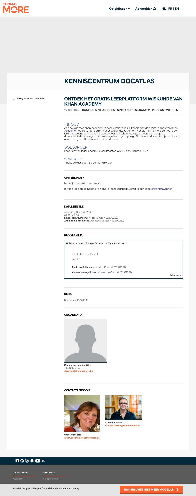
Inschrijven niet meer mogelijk (149, 489)
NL (164, 8)
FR (170, 8)
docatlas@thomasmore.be (78, 371)
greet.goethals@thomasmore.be (82, 438)
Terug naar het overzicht (31, 99)
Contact (17, 479)
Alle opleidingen (50, 479)
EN (177, 8)
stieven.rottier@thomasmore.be (122, 426)
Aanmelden (143, 8)
